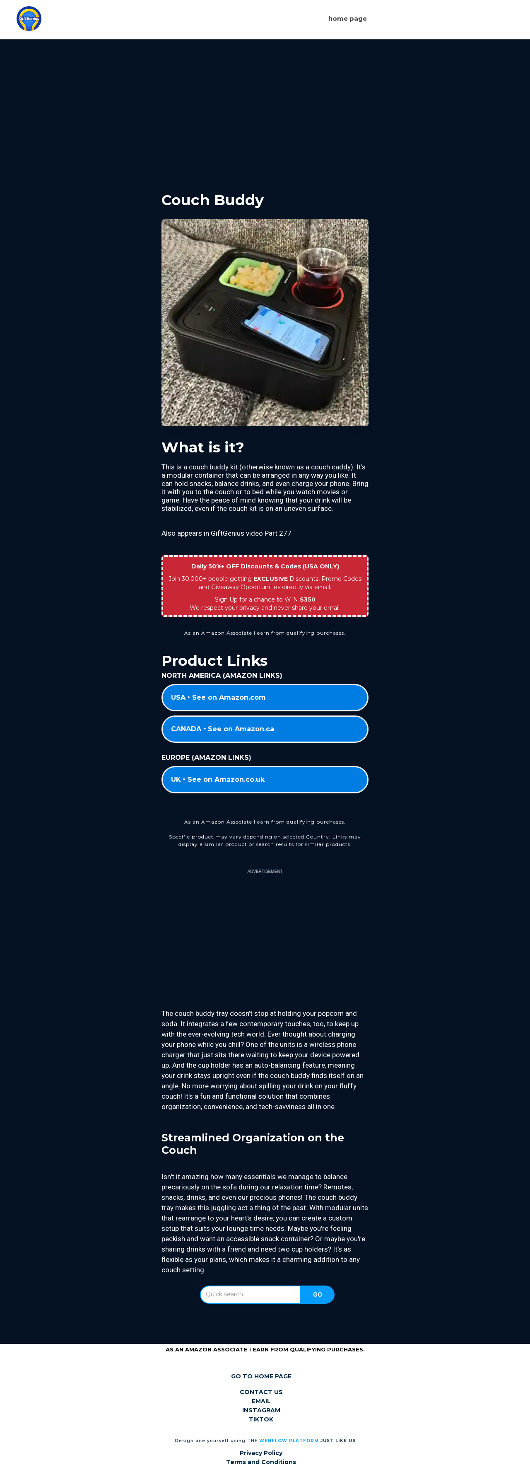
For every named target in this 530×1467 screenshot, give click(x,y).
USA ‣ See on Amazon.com (218, 697)
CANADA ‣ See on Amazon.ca (222, 729)
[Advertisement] (265, 109)
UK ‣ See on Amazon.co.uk (218, 779)
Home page (347, 18)
